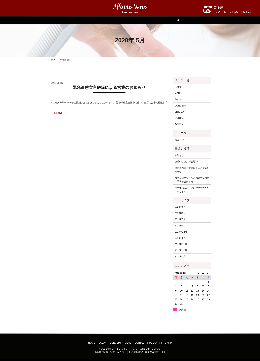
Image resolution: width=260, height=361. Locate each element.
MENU (137, 20)
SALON (108, 20)
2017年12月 (181, 250)
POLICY (179, 124)
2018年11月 (181, 244)
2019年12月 (181, 231)
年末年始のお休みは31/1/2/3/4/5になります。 (191, 189)
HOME (95, 20)
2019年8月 (180, 238)
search (165, 20)
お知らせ (179, 139)
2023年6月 (180, 207)
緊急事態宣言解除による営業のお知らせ (109, 87)
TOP (53, 60)
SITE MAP (180, 111)
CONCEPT (123, 20)
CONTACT (152, 20)
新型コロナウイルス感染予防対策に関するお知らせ (192, 179)
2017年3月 (180, 256)
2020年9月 (180, 213)
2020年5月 (180, 219)
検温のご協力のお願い (186, 161)
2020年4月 (180, 225)
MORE (58, 113)
